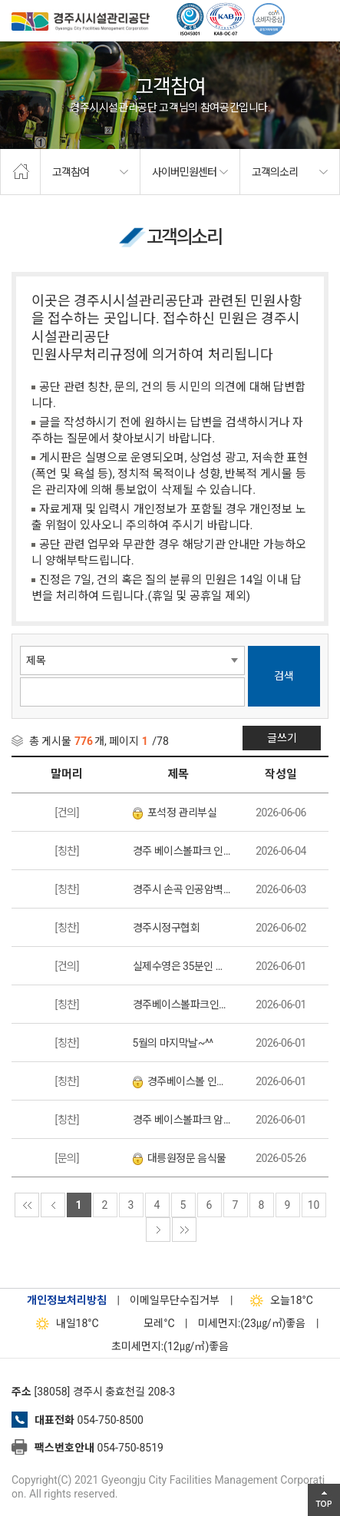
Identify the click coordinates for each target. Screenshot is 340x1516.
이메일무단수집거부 (175, 1300)
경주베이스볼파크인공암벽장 (182, 1004)
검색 (284, 676)
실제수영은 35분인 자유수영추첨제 (182, 966)
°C (145, 1323)
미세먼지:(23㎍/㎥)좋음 (252, 1323)
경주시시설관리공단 (81, 23)
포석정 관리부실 (174, 812)
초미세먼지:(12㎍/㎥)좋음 (170, 1346)
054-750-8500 (110, 1420)
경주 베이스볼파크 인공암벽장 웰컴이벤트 (182, 851)
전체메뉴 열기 (321, 19)
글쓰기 (282, 738)
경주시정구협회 (166, 928)
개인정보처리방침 (67, 1300)
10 (314, 1205)
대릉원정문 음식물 (179, 1158)
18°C (278, 1300)
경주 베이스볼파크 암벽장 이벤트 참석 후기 (182, 1120)
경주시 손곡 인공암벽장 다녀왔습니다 (182, 889)
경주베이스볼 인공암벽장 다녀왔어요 (182, 1081)
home (20, 172)
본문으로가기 (34, 0)
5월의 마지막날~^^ (173, 1043)
